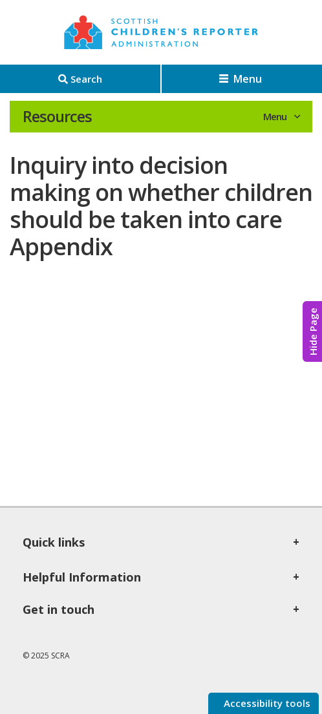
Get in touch (58, 609)
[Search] (80, 79)
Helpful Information (82, 577)
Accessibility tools (265, 703)
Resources (57, 116)
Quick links (54, 542)
